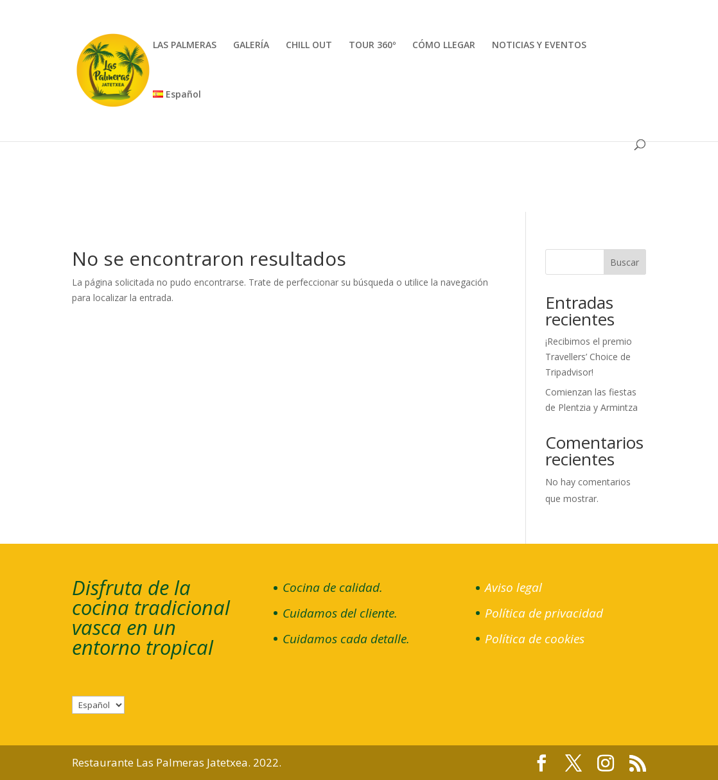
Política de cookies (534, 638)
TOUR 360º (372, 45)
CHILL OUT (309, 45)
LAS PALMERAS (184, 45)
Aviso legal (513, 587)
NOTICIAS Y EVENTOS (539, 45)
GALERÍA (251, 45)
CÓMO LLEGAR (443, 45)
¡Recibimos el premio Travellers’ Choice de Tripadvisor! (588, 356)
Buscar (624, 262)
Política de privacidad (544, 613)
